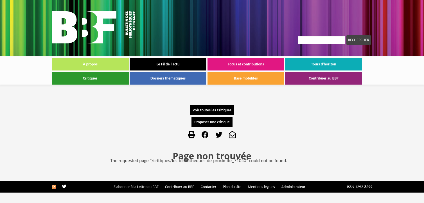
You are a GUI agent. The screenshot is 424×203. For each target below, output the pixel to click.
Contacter (208, 186)
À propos (90, 64)
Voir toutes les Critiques (212, 110)
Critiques (90, 78)
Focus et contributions (246, 64)
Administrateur (293, 186)
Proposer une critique (211, 122)
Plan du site (232, 186)
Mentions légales (261, 186)
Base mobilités (246, 78)
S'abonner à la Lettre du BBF (136, 186)
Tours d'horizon (323, 64)
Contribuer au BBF (324, 78)
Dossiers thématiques (168, 78)
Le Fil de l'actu (168, 64)
